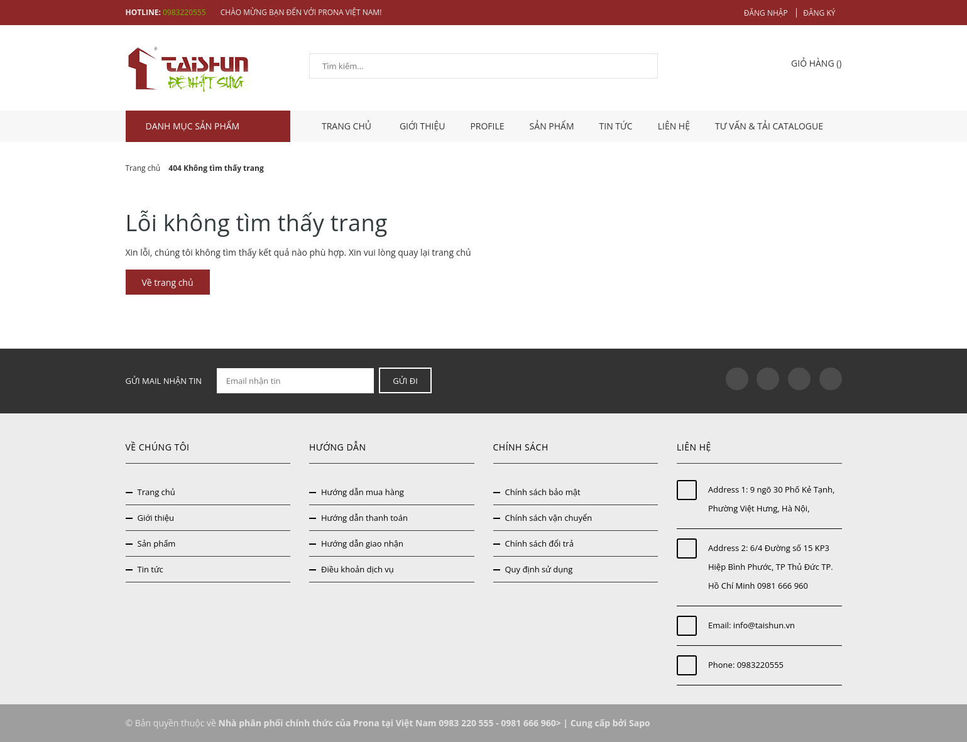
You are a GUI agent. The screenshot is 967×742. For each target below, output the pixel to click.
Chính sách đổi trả (539, 543)
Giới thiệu (422, 126)
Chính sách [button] (521, 447)
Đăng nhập (766, 13)
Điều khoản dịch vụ (357, 569)
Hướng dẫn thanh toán (364, 517)
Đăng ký (819, 13)
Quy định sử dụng (539, 569)
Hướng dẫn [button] (337, 447)
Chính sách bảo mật (543, 492)
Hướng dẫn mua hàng (362, 492)
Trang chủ (156, 492)
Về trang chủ (168, 282)
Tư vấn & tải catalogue (769, 126)
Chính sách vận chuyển (549, 517)
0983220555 (184, 12)
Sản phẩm (552, 126)
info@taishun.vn (764, 625)
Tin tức (616, 126)
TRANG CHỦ (348, 126)
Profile (487, 126)
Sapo (639, 723)
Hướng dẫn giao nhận (362, 543)
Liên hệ (674, 126)
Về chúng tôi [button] (158, 447)
